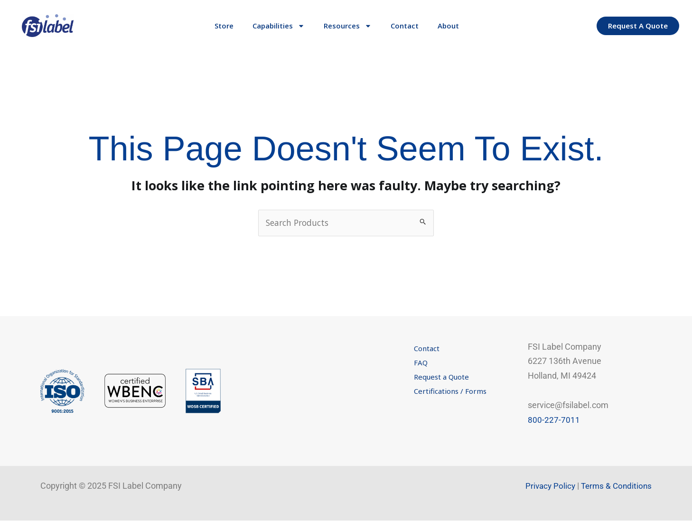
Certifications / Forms (450, 391)
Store (224, 25)
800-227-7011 (554, 420)
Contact (405, 25)
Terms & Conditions (615, 486)
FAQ (421, 363)
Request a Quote (441, 377)
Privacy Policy (546, 486)
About (448, 25)
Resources (348, 26)
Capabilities (278, 26)
